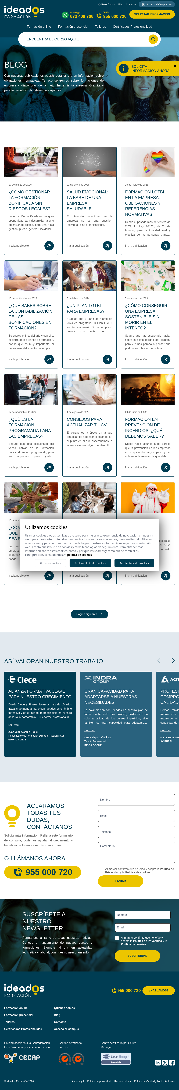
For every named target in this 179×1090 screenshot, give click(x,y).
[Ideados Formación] (24, 12)
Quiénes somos (64, 1008)
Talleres (100, 26)
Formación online (39, 26)
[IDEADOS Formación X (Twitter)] (165, 1062)
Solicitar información (152, 14)
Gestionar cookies (50, 563)
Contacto (131, 4)
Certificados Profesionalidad (132, 26)
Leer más (13, 724)
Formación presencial (73, 26)
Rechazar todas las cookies (90, 563)
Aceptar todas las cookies (134, 563)
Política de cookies (138, 872)
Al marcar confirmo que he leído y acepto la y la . (139, 871)
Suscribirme (137, 955)
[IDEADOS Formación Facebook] (172, 1062)
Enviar (120, 881)
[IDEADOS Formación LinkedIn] (158, 1062)
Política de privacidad (98, 1081)
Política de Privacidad (147, 940)
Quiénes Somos (107, 4)
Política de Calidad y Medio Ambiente (154, 1081)
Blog (120, 4)
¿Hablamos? (159, 990)
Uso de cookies (122, 1081)
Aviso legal (78, 1081)
